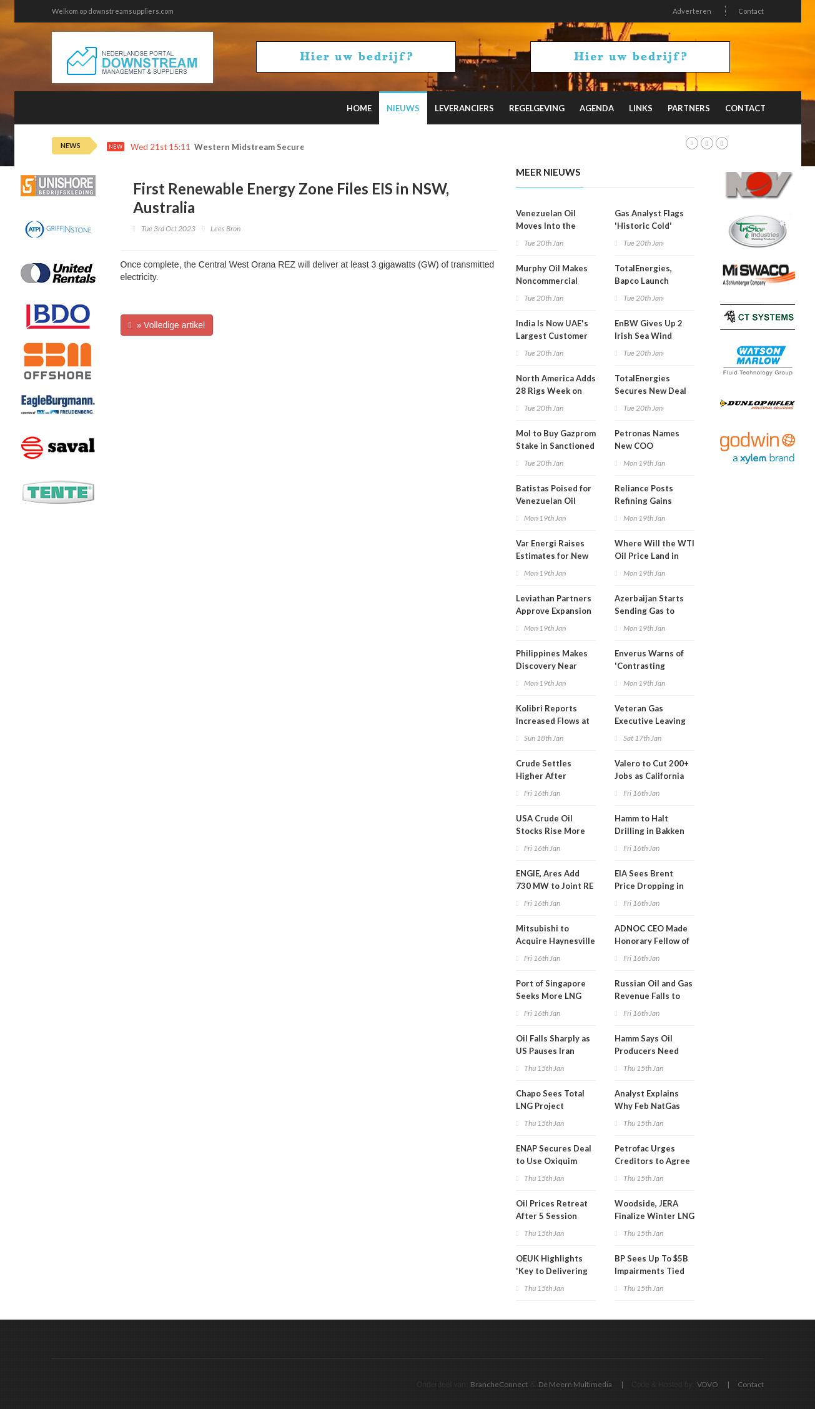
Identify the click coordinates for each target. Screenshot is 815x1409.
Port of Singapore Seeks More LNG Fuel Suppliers (551, 995)
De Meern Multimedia (575, 1384)
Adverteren (692, 11)
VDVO (707, 1384)
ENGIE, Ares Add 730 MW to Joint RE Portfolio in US (554, 885)
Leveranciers (464, 108)
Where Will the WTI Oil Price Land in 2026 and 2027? (654, 555)
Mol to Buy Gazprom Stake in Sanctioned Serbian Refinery (556, 445)
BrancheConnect (499, 1384)
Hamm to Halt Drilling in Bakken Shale (649, 830)
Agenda (597, 108)
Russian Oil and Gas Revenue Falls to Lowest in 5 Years (654, 995)
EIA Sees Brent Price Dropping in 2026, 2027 (649, 885)
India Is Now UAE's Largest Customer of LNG (552, 335)
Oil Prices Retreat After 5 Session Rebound (552, 1215)
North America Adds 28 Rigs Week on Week (556, 390)
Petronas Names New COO (647, 439)
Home (359, 108)
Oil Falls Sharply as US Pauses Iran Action (553, 1050)
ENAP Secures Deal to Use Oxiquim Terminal (553, 1160)
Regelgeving (537, 108)
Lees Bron (225, 228)
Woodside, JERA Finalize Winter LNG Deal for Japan (654, 1215)
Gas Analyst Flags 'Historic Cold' (649, 219)
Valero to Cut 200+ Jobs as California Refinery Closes (652, 775)
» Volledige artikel (167, 325)
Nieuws (403, 108)
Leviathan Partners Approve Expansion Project (553, 610)
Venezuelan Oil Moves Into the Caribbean (546, 225)
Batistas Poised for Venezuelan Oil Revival (553, 500)
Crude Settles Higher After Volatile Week (543, 775)
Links (641, 108)
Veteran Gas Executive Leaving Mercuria (650, 720)
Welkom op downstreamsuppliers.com (113, 11)
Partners (689, 108)
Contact (751, 11)
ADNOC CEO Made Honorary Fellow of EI (652, 940)
